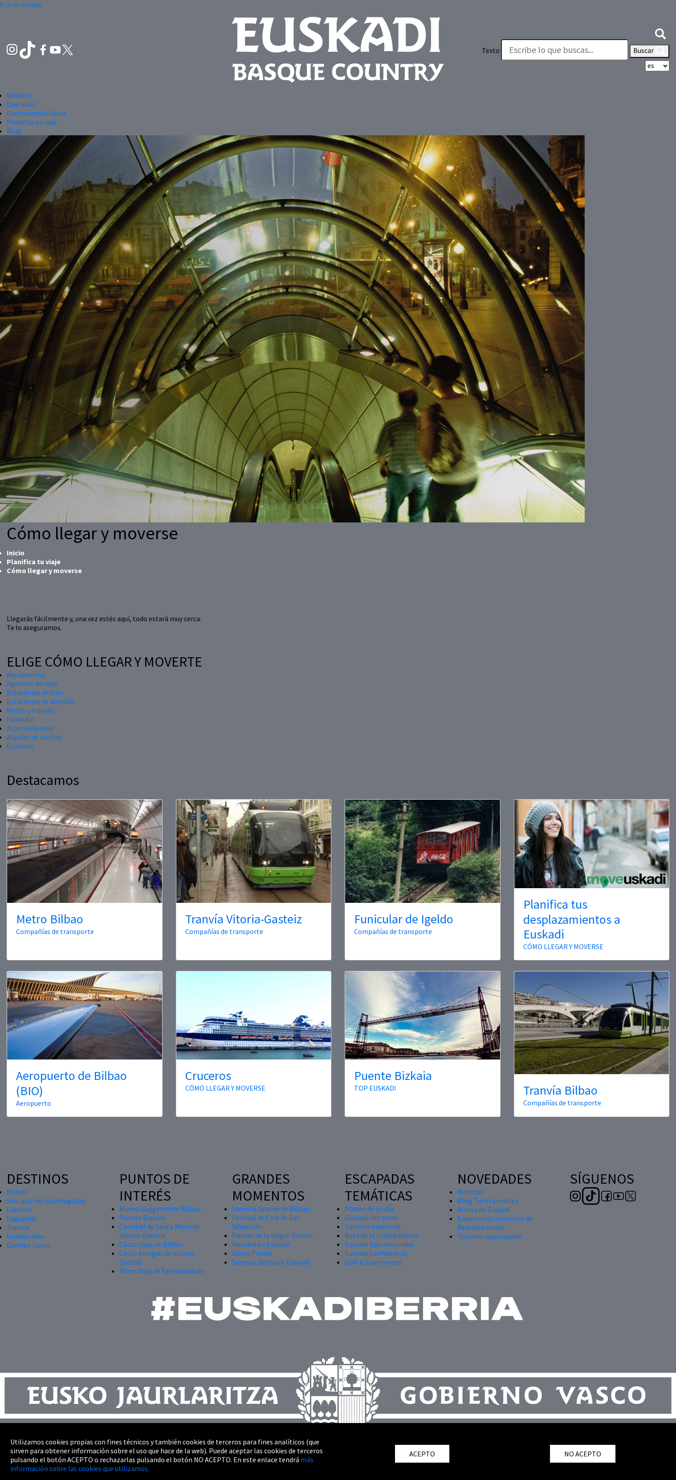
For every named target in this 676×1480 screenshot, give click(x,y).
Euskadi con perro (372, 1217)
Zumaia (18, 1227)
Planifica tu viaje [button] (32, 121)
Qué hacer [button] (22, 104)
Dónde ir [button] (19, 95)
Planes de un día (369, 1208)
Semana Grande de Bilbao (270, 1208)
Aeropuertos (26, 674)
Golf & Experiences (373, 1262)
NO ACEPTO (582, 1453)
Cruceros (20, 745)
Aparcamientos (30, 728)
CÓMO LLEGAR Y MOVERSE (563, 946)
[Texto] (564, 50)
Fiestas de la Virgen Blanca (272, 1235)
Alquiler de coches (34, 736)
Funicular (21, 719)
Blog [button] (14, 130)
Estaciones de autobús (41, 701)
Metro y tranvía (30, 710)
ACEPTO (422, 1453)
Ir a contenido (21, 4)
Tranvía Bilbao (560, 1090)
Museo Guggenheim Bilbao (160, 1208)
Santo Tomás (252, 1253)
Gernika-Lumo (28, 1245)
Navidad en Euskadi (260, 1244)
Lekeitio (19, 1209)
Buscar (649, 51)
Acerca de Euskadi (483, 1209)
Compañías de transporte (55, 931)
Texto (491, 50)
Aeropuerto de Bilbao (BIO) (71, 1083)
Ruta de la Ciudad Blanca (382, 1235)
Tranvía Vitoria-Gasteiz (243, 919)
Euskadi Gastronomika (379, 1244)
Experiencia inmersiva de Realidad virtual (494, 1223)
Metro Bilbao (49, 919)
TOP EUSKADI (375, 1088)
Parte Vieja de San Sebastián (161, 1270)
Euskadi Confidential (376, 1253)
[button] (660, 32)
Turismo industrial (373, 1226)
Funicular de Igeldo (403, 919)
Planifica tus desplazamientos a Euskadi (571, 919)
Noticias (470, 1191)
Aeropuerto (33, 1103)
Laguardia (22, 1218)
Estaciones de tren (35, 692)
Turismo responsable (489, 1236)
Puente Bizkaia (393, 1076)
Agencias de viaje (32, 683)
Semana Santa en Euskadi (270, 1262)
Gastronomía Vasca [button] (36, 113)
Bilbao (17, 1191)
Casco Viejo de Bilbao (151, 1244)
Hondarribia (25, 1236)
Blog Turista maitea (487, 1200)
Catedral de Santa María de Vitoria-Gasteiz (159, 1231)
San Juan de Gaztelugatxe (46, 1200)
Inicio (15, 552)
